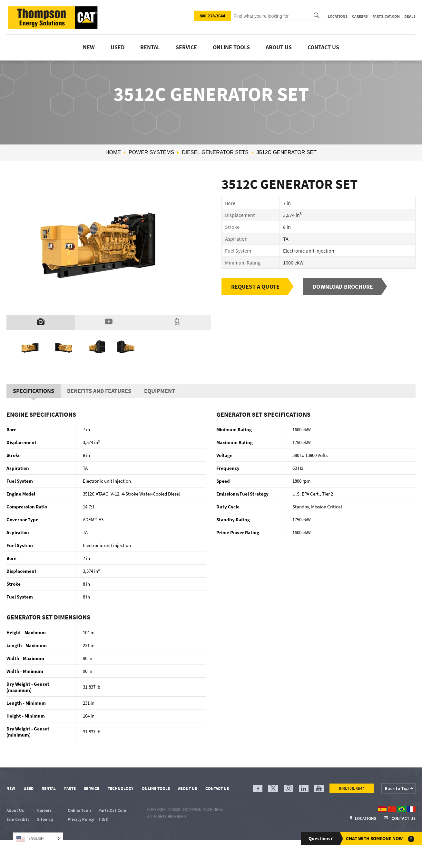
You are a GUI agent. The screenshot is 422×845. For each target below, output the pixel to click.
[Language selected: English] (38, 838)
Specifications (33, 391)
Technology (120, 788)
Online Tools (156, 788)
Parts (70, 788)
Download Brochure (343, 286)
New (89, 47)
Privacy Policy (81, 819)
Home (113, 152)
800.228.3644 (212, 16)
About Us (279, 47)
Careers (360, 16)
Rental (150, 47)
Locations (338, 16)
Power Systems (151, 152)
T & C (103, 819)
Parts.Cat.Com (386, 16)
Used (117, 47)
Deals (410, 16)
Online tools (231, 47)
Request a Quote (255, 286)
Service (186, 47)
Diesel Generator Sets (215, 152)
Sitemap (45, 819)
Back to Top (397, 788)
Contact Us (323, 47)
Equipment (159, 391)
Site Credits (17, 819)
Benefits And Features (99, 391)
